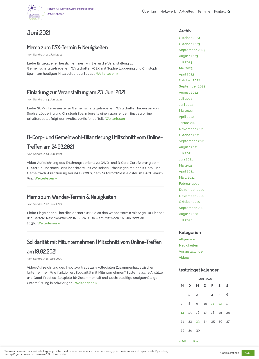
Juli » (194, 341)
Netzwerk (168, 11)
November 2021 (191, 129)
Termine (203, 11)
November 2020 (191, 196)
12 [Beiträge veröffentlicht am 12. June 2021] (220, 303)
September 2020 (192, 208)
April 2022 (186, 117)
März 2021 (187, 177)
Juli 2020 (185, 220)
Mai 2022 (186, 110)
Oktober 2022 (189, 80)
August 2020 (188, 214)
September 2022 (192, 86)
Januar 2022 (188, 123)
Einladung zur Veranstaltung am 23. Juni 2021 (76, 92)
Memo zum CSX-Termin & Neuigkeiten (67, 47)
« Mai (183, 341)
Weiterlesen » (107, 73)
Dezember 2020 (191, 190)
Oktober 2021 (189, 135)
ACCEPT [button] (248, 352)
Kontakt (220, 11)
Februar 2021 (189, 183)
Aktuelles (186, 11)
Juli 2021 (185, 153)
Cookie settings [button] (229, 352)
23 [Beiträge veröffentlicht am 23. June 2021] (198, 321)
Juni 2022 (186, 105)
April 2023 (186, 74)
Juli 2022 (185, 98)
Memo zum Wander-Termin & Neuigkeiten (71, 196)
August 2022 (188, 92)
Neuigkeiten (188, 245)
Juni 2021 (186, 159)
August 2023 (188, 56)
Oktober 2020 (189, 202)
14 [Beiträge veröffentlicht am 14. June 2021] (182, 312)
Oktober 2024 (189, 38)
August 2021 (188, 147)
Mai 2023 (186, 68)
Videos (184, 257)
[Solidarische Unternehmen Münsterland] (68, 11)
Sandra (37, 54)
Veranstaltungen (192, 251)
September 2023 (192, 50)
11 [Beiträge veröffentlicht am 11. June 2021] (212, 303)
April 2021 (186, 171)
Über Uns (149, 11)
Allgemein (187, 239)
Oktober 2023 (189, 44)
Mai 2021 (185, 165)
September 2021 (192, 141)
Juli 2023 (185, 62)
